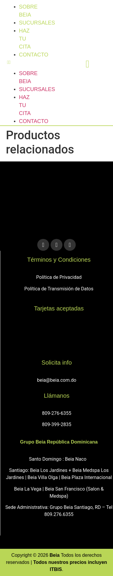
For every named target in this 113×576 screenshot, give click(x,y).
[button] (12, 62)
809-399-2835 (56, 424)
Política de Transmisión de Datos (58, 289)
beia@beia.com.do (56, 380)
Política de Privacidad (58, 277)
